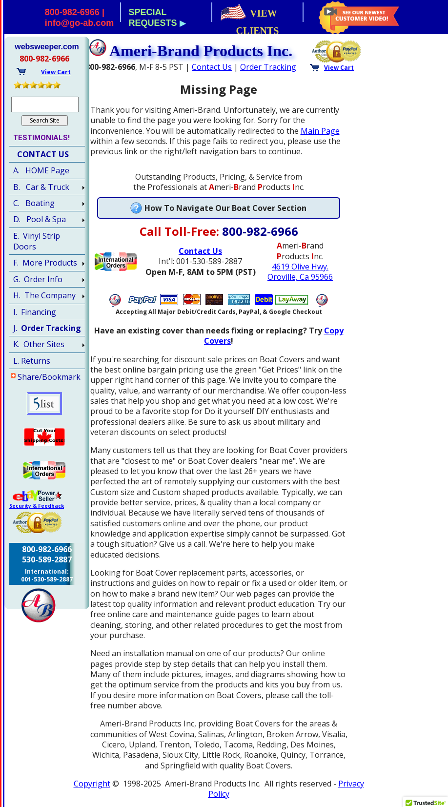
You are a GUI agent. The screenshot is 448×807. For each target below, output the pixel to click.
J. (47, 328)
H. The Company (44, 295)
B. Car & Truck (41, 187)
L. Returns (31, 360)
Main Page (320, 130)
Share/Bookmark (49, 377)
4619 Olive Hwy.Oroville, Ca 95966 (300, 271)
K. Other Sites (38, 344)
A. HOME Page (41, 170)
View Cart (339, 67)
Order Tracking (268, 67)
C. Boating (34, 203)
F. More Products (45, 262)
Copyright (92, 783)
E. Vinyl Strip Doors (36, 241)
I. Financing (34, 312)
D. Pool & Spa (39, 219)
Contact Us (212, 67)
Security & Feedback (36, 505)
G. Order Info (37, 279)
